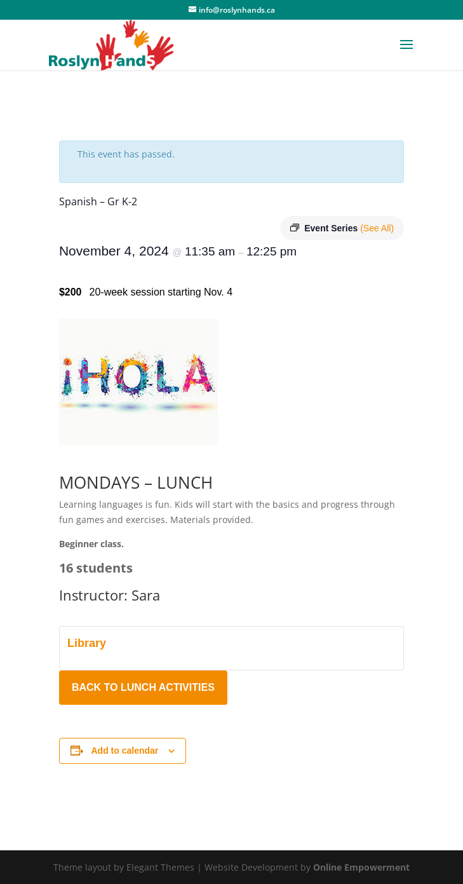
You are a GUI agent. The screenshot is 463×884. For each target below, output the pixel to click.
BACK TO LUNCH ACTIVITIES (143, 687)
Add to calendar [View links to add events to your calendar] (125, 750)
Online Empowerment (361, 867)
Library (86, 643)
